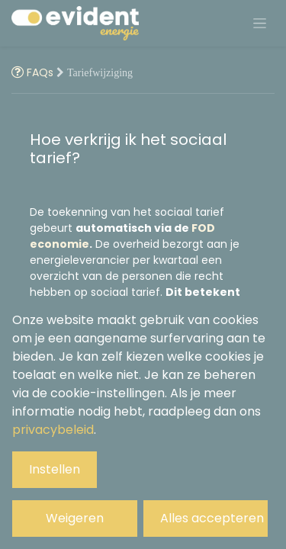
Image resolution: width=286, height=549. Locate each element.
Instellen (54, 469)
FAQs (33, 72)
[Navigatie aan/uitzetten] (260, 23)
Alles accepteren (212, 518)
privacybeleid (53, 429)
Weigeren (75, 518)
